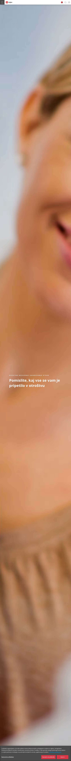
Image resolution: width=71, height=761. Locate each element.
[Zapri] (68, 749)
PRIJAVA (69, 2)
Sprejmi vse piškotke (48, 757)
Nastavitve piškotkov (7, 757)
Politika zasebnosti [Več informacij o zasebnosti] (55, 752)
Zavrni (63, 757)
